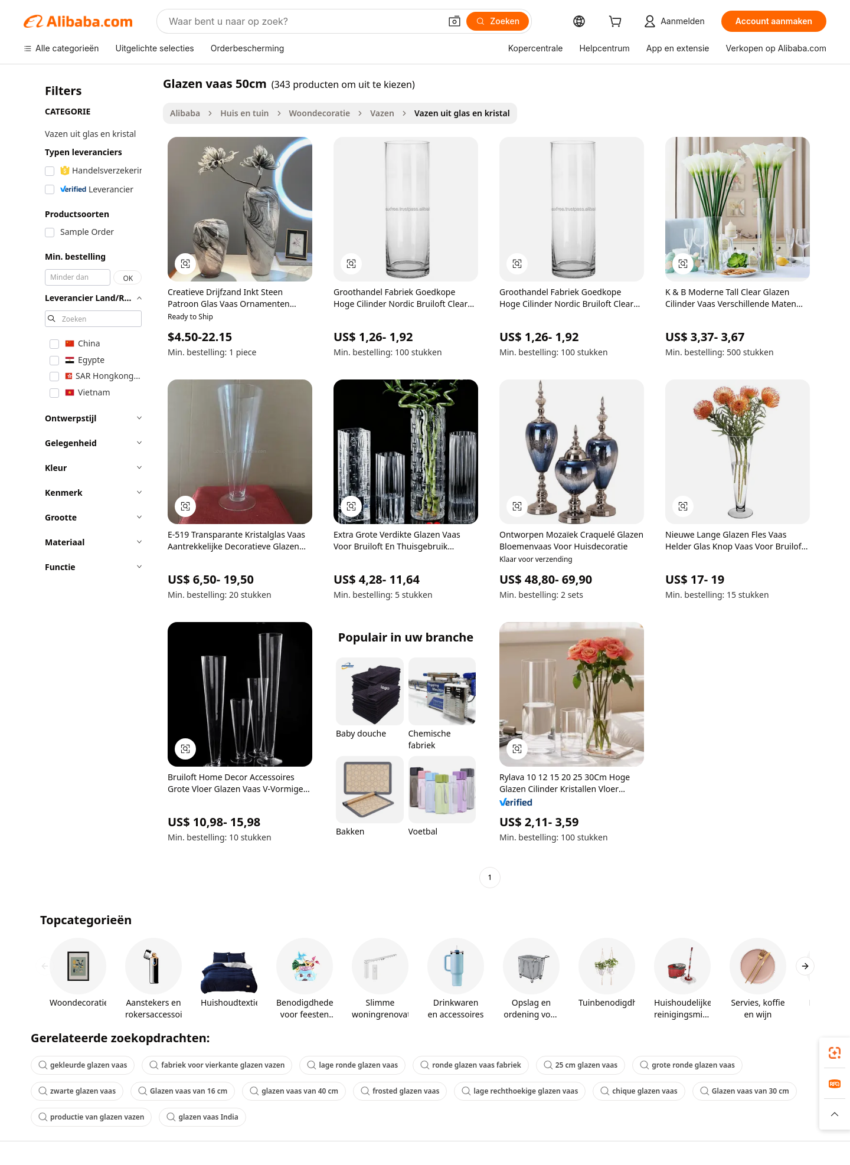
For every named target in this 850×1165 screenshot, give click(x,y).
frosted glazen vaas (400, 1091)
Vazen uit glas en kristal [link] (462, 113)
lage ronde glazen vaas (352, 1065)
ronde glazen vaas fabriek (470, 1065)
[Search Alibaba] (303, 21)
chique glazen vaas (638, 1091)
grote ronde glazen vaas (687, 1065)
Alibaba (185, 113)
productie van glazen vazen (91, 1117)
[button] (454, 21)
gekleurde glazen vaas (82, 1065)
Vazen (382, 113)
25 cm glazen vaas (581, 1065)
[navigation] (90, 482)
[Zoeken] (497, 21)
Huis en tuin (244, 113)
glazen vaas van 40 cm (294, 1091)
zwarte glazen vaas (77, 1091)
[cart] (617, 23)
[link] (834, 1053)
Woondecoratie (320, 113)
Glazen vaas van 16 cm (182, 1091)
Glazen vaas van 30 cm (744, 1091)
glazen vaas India (202, 1117)
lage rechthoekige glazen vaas (520, 1091)
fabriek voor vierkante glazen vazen (217, 1065)
